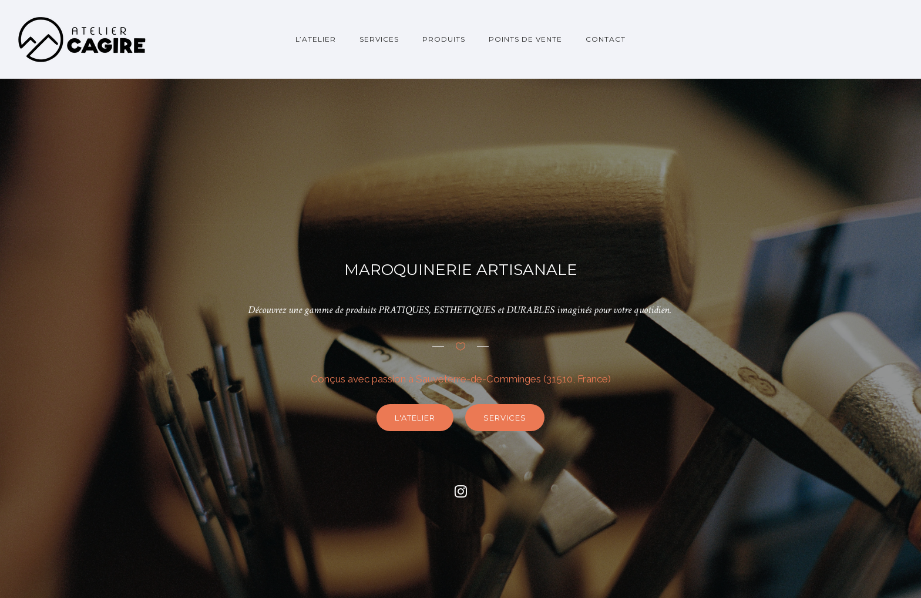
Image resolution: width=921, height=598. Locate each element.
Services (379, 39)
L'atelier (415, 417)
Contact (606, 39)
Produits (443, 39)
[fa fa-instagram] (461, 491)
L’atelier (315, 39)
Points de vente (525, 39)
